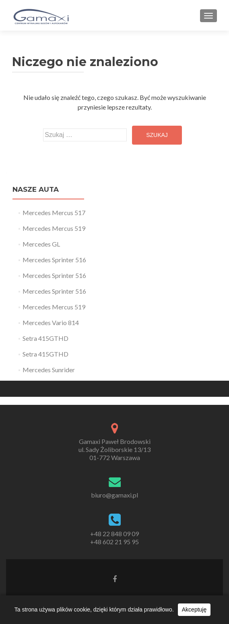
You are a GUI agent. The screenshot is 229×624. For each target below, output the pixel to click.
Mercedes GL (41, 244)
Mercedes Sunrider (49, 369)
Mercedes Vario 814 (51, 322)
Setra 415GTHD (45, 338)
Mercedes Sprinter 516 (54, 259)
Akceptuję (194, 609)
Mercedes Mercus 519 (54, 228)
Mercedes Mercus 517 (54, 212)
